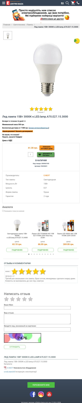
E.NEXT (10, 368)
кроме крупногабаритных (39, 128)
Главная (6, 25)
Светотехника (19, 25)
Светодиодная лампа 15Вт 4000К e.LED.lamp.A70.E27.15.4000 (17, 236)
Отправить (15, 347)
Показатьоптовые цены (47, 147)
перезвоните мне (40, 385)
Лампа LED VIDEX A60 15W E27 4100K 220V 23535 (68, 235)
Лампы (30, 25)
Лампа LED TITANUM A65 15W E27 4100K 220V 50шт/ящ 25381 (43, 236)
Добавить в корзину (47, 154)
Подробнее (17, 250)
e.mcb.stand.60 (9, 372)
